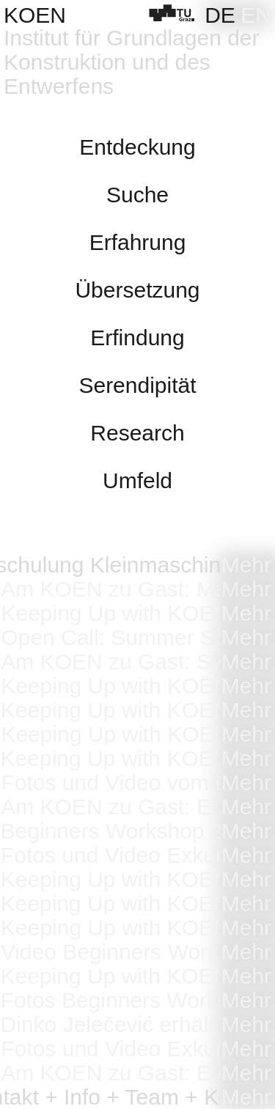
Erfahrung (137, 242)
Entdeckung (137, 147)
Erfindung (137, 337)
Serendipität (137, 385)
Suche (137, 195)
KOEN (35, 15)
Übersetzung (137, 290)
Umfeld (137, 480)
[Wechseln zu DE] (220, 15)
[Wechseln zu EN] (256, 15)
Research (137, 433)
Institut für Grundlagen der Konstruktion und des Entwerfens (132, 62)
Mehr (246, 565)
